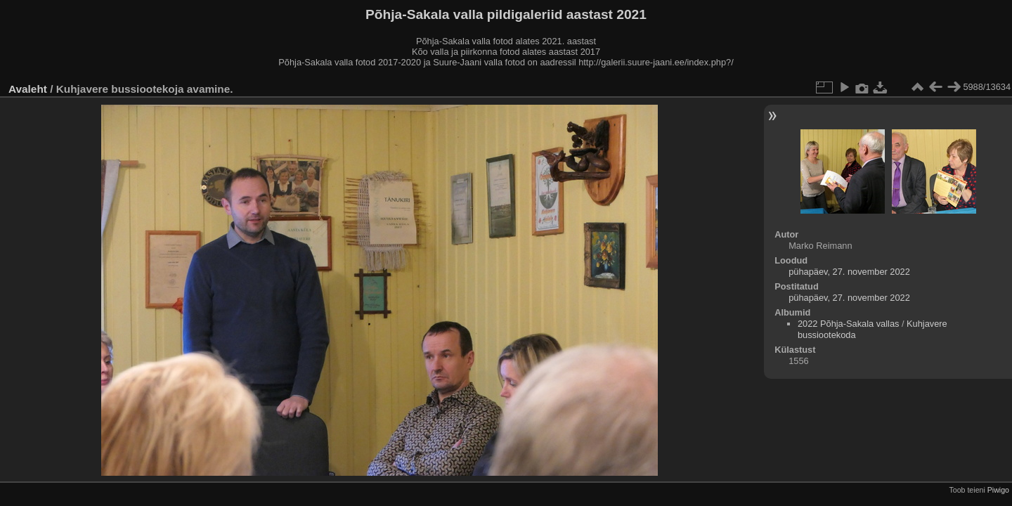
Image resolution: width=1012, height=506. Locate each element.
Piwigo (998, 490)
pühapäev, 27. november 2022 (849, 271)
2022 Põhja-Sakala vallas (848, 323)
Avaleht (27, 89)
